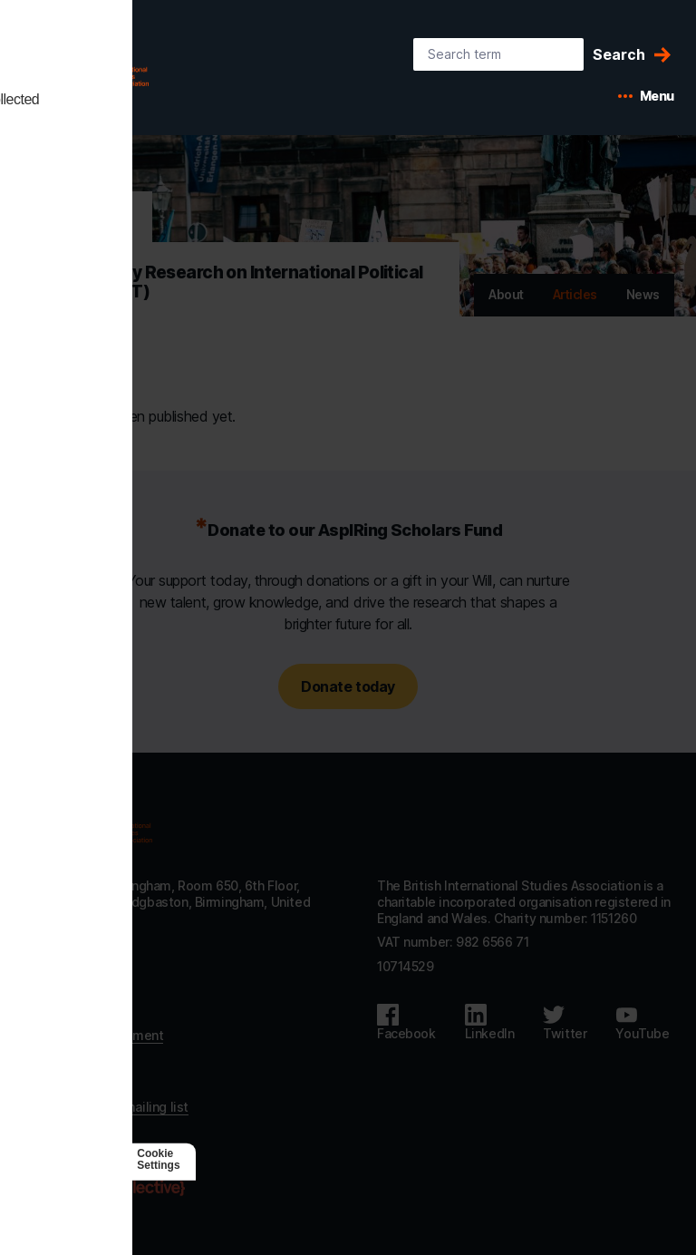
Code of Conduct (72, 1082)
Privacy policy (62, 1058)
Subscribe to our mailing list (105, 1106)
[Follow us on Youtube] (642, 1023)
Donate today (347, 686)
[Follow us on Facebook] (406, 1023)
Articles (575, 294)
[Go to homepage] (87, 827)
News (643, 294)
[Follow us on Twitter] (564, 1023)
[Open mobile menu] (646, 96)
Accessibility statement (92, 1035)
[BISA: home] (112, 70)
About (506, 294)
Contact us (54, 1011)
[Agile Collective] (129, 1188)
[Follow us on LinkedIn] (490, 1023)
